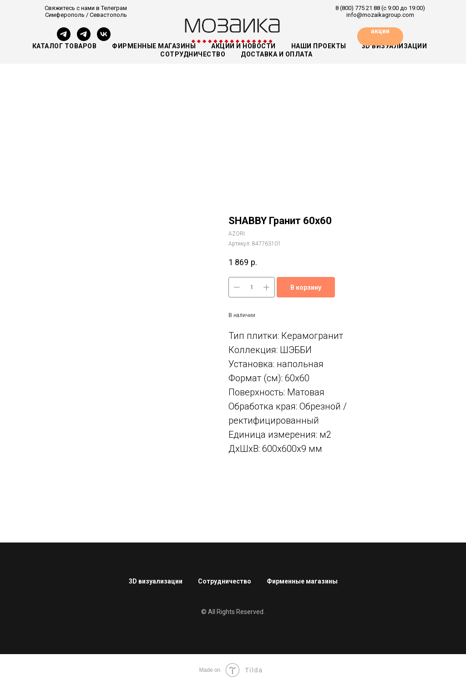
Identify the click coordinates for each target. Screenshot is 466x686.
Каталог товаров (64, 46)
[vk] (104, 38)
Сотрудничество (224, 581)
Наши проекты (318, 46)
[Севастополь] (84, 38)
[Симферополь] (64, 38)
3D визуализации (155, 581)
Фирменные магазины (154, 46)
